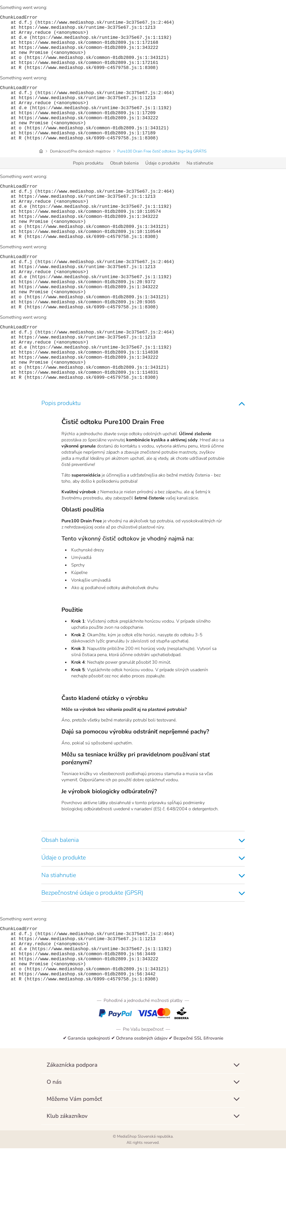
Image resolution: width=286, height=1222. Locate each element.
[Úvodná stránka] (41, 175)
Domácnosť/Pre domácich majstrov (80, 175)
